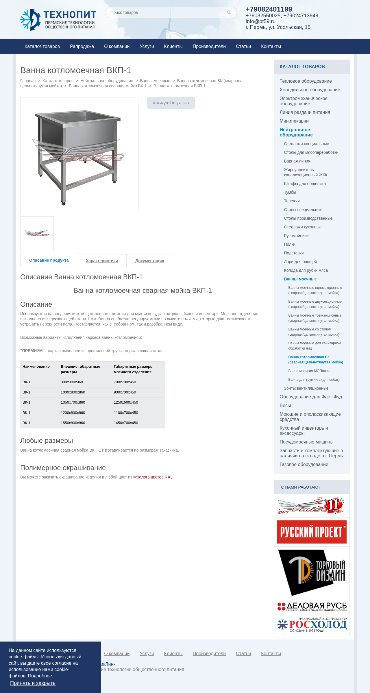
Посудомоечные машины (307, 441)
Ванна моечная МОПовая (309, 371)
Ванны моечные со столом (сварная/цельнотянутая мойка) (313, 332)
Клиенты (173, 46)
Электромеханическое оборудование (304, 101)
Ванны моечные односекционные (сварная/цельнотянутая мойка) (315, 290)
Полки (290, 244)
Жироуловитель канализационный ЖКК (306, 172)
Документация (149, 260)
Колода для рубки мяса (306, 270)
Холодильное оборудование (310, 89)
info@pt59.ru (260, 21)
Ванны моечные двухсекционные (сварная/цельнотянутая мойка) (315, 304)
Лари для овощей (300, 261)
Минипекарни (294, 121)
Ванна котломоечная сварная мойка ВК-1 (108, 86)
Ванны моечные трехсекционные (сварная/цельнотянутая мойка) (315, 318)
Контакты (271, 46)
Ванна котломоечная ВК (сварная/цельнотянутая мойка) (315, 359)
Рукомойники (296, 235)
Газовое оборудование (304, 464)
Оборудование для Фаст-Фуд (311, 396)
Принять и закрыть (33, 683)
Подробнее (40, 675)
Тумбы (290, 192)
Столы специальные (303, 209)
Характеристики (102, 260)
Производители (209, 46)
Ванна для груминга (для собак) (314, 380)
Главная (28, 80)
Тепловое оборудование (306, 81)
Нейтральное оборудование (106, 80)
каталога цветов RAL (153, 477)
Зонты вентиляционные (306, 388)
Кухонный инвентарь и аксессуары (304, 431)
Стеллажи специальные (306, 143)
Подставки (294, 253)
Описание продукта (49, 260)
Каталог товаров (42, 46)
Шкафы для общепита (305, 183)
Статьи (243, 46)
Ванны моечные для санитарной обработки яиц (314, 345)
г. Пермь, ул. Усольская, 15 (278, 27)
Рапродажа (82, 46)
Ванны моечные (155, 80)
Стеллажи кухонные (303, 227)
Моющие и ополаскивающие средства (310, 417)
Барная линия (297, 161)
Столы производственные (308, 218)
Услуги (147, 46)
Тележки (292, 201)
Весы (285, 405)
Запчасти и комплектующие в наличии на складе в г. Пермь (311, 453)
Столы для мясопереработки (311, 152)
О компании (117, 46)
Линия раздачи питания (305, 112)
